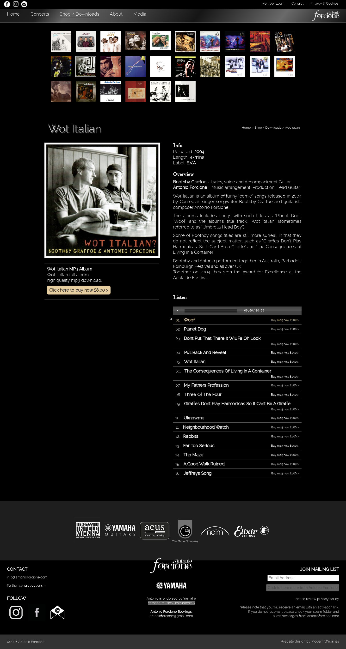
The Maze (193, 454)
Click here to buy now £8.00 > (78, 290)
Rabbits (190, 436)
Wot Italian (292, 128)
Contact (297, 3)
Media (167, 15)
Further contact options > (26, 586)
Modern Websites (325, 641)
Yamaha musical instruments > (171, 603)
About (138, 15)
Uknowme (194, 418)
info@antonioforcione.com (27, 577)
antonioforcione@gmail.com (171, 616)
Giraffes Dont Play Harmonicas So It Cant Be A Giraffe (237, 403)
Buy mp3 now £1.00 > (285, 320)
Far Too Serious (198, 445)
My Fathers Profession (206, 385)
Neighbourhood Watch (206, 427)
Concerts (48, 15)
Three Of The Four (202, 394)
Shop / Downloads (95, 15)
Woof (189, 320)
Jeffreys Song (197, 473)
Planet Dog (195, 329)
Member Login (273, 3)
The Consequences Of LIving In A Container (227, 371)
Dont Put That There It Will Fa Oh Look (222, 338)
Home (16, 15)
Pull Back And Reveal (205, 352)
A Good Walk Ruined (203, 464)
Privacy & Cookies (324, 3)
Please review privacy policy (317, 599)
